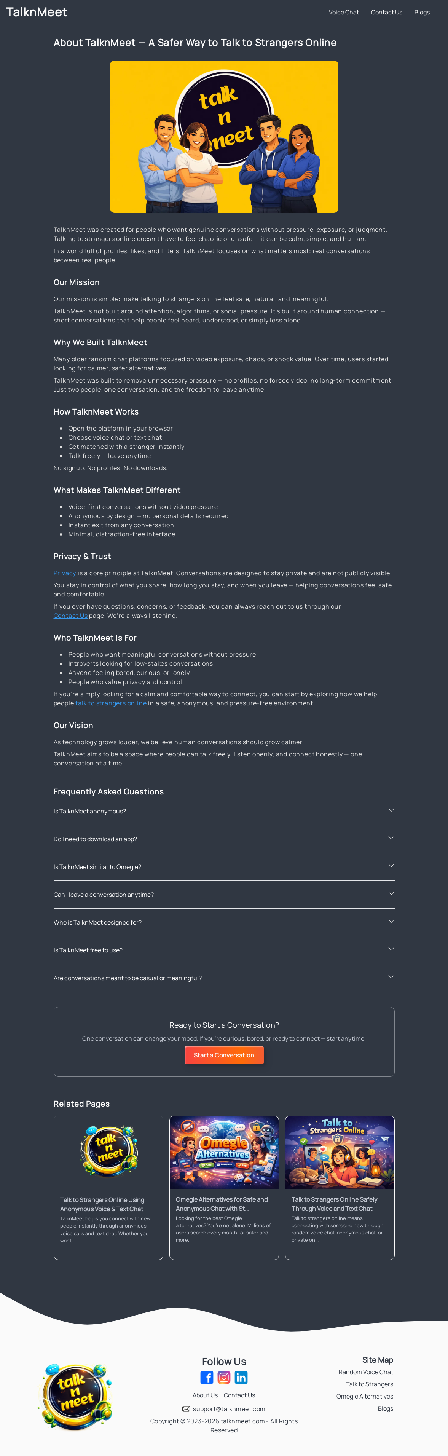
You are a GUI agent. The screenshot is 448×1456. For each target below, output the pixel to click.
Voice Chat (344, 12)
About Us (205, 1395)
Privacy (65, 573)
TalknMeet (36, 12)
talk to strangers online (111, 703)
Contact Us (386, 12)
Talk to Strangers (369, 1384)
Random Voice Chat (366, 1372)
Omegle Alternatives (364, 1396)
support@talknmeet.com (229, 1409)
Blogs (422, 12)
